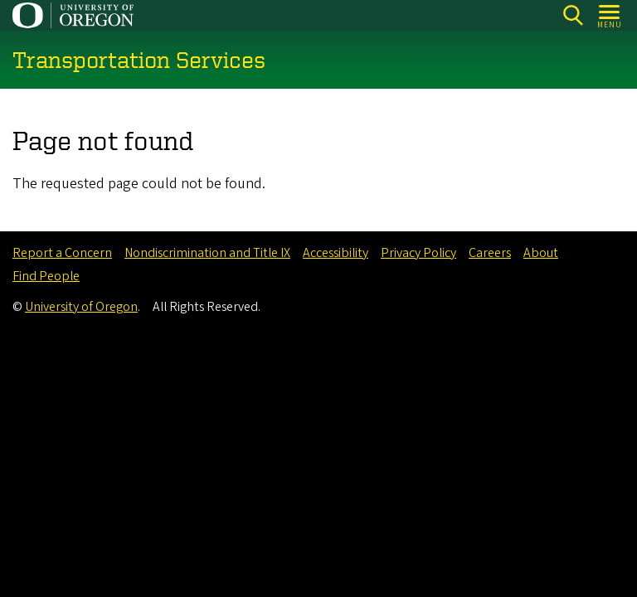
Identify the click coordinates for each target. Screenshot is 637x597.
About (540, 253)
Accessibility (335, 253)
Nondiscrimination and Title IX (207, 253)
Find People (46, 276)
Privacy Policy (418, 253)
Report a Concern (62, 253)
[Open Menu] (610, 15)
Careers (490, 253)
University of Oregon (81, 307)
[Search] (572, 15)
